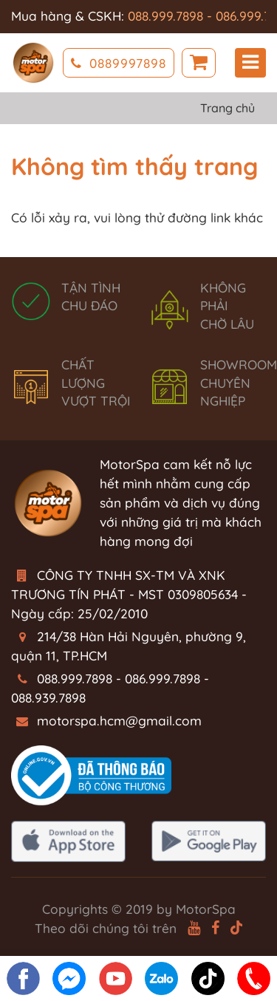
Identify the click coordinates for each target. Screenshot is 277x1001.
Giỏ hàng (199, 63)
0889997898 (118, 63)
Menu (250, 62)
